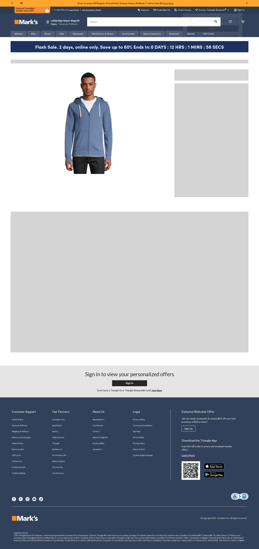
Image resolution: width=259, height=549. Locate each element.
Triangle (55, 443)
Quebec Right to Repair (143, 455)
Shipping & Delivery (20, 431)
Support (143, 9)
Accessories (128, 33)
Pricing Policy (139, 443)
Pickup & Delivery (19, 425)
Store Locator (18, 449)
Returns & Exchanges (21, 437)
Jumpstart (96, 449)
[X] (21, 499)
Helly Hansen (58, 437)
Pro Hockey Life (59, 455)
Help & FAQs (17, 443)
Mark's (55, 431)
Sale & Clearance (152, 33)
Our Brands (97, 425)
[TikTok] (41, 499)
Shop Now (168, 3)
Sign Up (188, 428)
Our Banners (58, 473)
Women (19, 33)
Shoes (47, 33)
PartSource (57, 449)
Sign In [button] (239, 9)
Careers (96, 431)
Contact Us (17, 461)
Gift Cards (16, 455)
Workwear (78, 33)
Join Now (233, 35)
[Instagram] (27, 499)
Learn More (74, 10)
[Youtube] (34, 499)
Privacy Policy (139, 419)
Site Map (136, 431)
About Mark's (98, 419)
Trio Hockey (57, 467)
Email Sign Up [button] (161, 9)
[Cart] (242, 22)
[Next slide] (246, 3)
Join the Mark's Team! (91, 10)
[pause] (21, 3)
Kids (61, 33)
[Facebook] (14, 499)
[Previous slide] (12, 3)
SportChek (56, 425)
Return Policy (139, 449)
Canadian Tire (58, 419)
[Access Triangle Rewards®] (214, 10)
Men (33, 33)
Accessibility (138, 437)
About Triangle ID (100, 437)
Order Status (182, 9)
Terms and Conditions (142, 425)
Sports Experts (58, 461)
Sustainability (98, 443)
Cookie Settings (19, 473)
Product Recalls (19, 467)
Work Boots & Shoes (102, 33)
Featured (174, 33)
